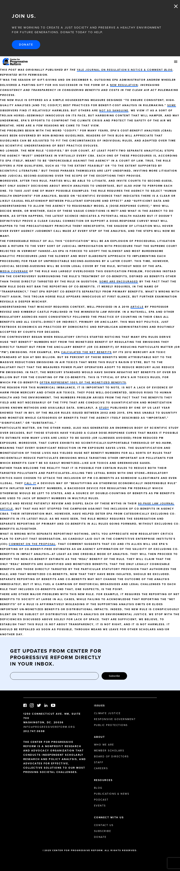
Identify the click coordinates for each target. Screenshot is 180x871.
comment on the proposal (32, 544)
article (137, 307)
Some (171, 105)
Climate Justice (107, 713)
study (104, 408)
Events (100, 805)
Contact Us (104, 825)
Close (176, 6)
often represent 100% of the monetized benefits (83, 382)
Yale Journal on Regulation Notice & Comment (125, 70)
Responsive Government (115, 719)
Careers (101, 768)
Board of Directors (111, 756)
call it (30, 483)
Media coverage (14, 271)
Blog (98, 788)
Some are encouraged (118, 281)
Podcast (101, 799)
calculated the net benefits (86, 352)
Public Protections (111, 725)
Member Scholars (109, 750)
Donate (26, 44)
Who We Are (104, 744)
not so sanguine (113, 110)
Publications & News (111, 794)
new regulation (124, 85)
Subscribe (114, 675)
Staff (99, 762)
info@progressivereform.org (49, 727)
